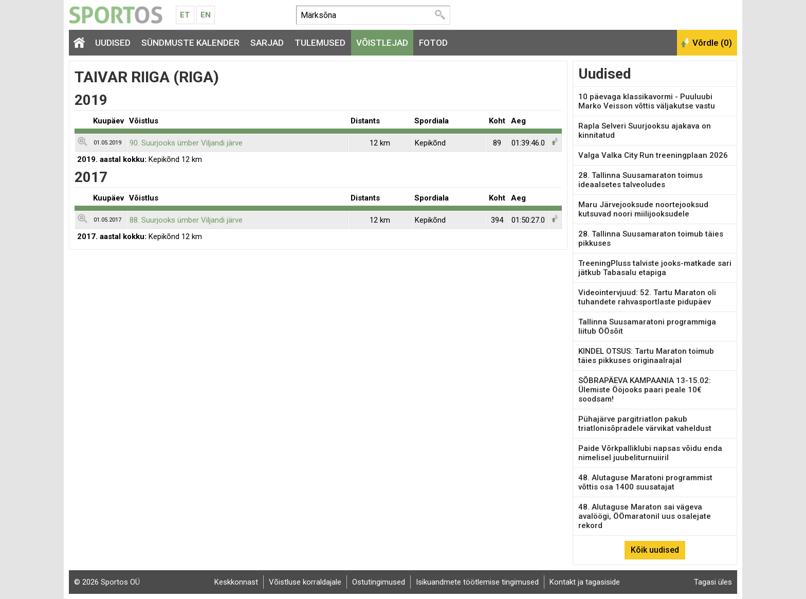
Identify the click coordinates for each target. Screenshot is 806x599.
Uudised (113, 43)
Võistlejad (382, 43)
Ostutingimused (378, 582)
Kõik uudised (655, 550)
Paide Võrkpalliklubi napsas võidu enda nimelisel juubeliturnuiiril (650, 453)
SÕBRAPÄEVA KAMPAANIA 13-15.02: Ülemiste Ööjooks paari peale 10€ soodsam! (644, 390)
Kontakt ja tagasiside (584, 582)
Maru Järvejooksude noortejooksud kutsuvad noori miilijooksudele (643, 209)
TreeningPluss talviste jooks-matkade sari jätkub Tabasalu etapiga (654, 268)
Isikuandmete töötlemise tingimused (477, 582)
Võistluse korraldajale (305, 582)
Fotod (433, 43)
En (205, 15)
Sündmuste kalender (190, 43)
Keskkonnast (236, 582)
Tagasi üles (713, 582)
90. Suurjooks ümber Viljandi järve (186, 143)
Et (185, 15)
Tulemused (320, 43)
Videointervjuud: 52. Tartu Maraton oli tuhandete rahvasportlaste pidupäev (647, 297)
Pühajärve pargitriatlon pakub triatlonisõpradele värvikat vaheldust (644, 423)
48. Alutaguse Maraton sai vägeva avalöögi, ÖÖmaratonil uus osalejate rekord (644, 516)
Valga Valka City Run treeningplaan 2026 (653, 155)
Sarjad (267, 43)
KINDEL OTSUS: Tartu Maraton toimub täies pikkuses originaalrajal (646, 356)
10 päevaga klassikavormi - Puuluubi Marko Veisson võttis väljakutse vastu (646, 101)
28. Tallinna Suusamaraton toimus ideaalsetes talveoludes (640, 180)
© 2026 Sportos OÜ (107, 582)
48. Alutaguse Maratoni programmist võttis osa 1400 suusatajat (645, 482)
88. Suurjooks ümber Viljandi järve (186, 220)
